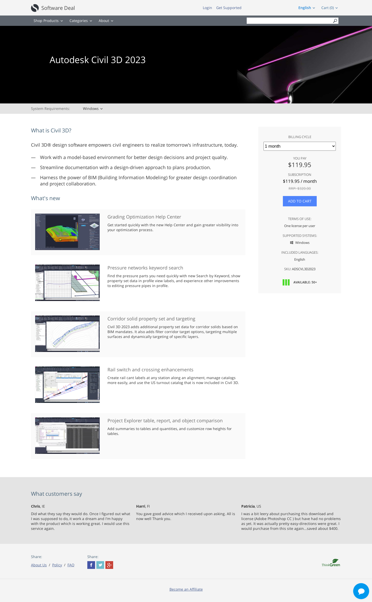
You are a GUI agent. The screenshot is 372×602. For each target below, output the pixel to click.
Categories (78, 20)
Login (207, 7)
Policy (57, 564)
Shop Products (46, 20)
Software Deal (58, 7)
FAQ (70, 564)
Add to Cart (300, 201)
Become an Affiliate (186, 589)
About (104, 20)
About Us (39, 564)
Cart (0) (327, 7)
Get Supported (229, 7)
